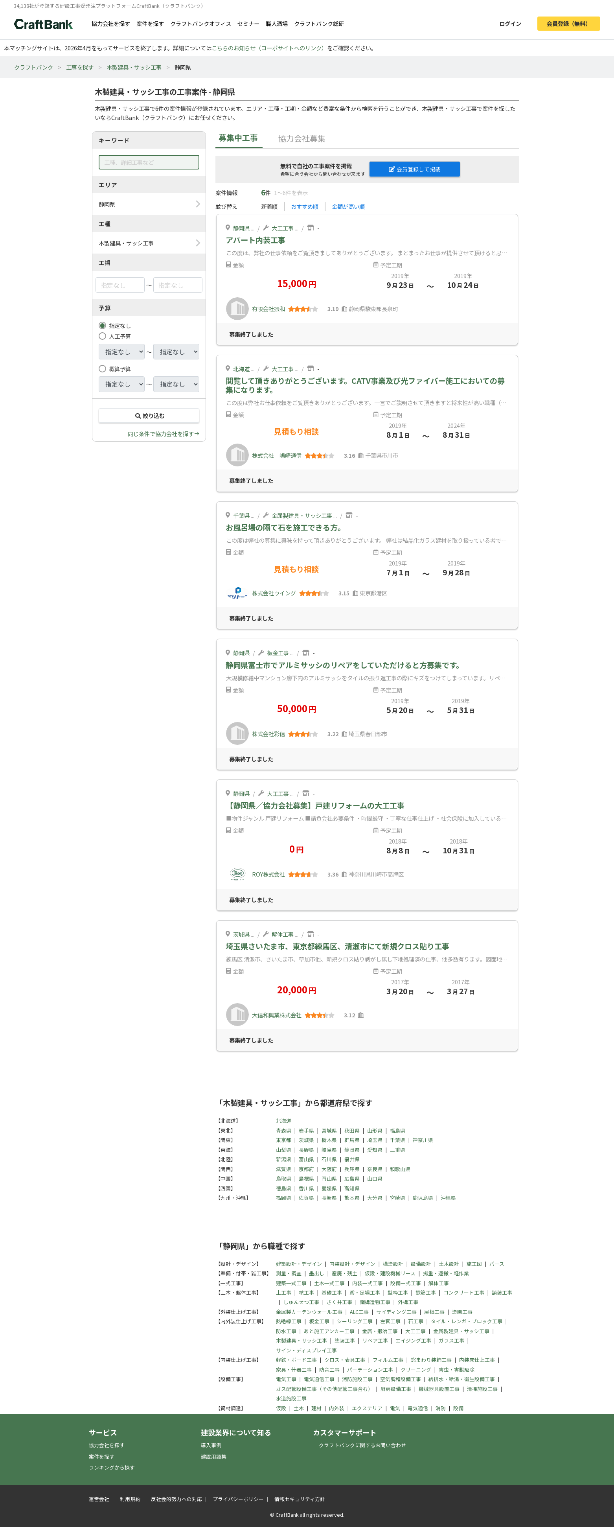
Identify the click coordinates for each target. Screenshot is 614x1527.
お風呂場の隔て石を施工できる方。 (285, 527)
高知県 (352, 1188)
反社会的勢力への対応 (176, 1499)
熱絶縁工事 (288, 1321)
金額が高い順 (348, 206)
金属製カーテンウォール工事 (309, 1311)
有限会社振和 (268, 308)
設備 (458, 1408)
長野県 (306, 1149)
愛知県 (374, 1149)
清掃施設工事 (482, 1389)
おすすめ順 (304, 206)
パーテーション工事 (370, 1369)
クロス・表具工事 (344, 1359)
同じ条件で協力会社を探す (161, 433)
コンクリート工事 (463, 1292)
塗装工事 (345, 1340)
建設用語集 (213, 1456)
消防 (441, 1408)
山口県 (374, 1178)
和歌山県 (400, 1169)
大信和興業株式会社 (276, 1015)
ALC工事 (359, 1311)
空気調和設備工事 (400, 1379)
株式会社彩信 (268, 733)
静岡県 (241, 228)
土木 (299, 1408)
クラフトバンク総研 (319, 23)
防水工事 (286, 1331)
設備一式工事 (405, 1283)
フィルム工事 (388, 1359)
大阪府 (329, 1169)
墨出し (316, 1273)
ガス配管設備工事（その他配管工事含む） (324, 1389)
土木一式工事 (329, 1283)
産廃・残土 (344, 1273)
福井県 (352, 1159)
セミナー (248, 23)
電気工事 (286, 1379)
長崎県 (329, 1197)
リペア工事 (375, 1340)
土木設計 (449, 1263)
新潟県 (283, 1159)
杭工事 (306, 1292)
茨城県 (241, 934)
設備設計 (421, 1263)
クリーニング (416, 1369)
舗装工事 (502, 1292)
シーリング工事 (355, 1321)
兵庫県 (352, 1169)
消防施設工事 (357, 1379)
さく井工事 (339, 1302)
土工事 (283, 1292)
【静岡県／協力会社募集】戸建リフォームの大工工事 (315, 805)
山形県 (374, 1130)
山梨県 (283, 1149)
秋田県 (352, 1130)
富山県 (306, 1159)
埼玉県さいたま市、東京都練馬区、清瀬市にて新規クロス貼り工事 (337, 946)
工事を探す (80, 67)
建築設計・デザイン (299, 1263)
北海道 (241, 369)
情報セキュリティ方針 (299, 1499)
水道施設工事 (291, 1398)
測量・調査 (288, 1273)
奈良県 (374, 1169)
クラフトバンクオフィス (200, 23)
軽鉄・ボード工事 (296, 1359)
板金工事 (278, 652)
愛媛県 (329, 1188)
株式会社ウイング (274, 593)
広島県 (352, 1178)
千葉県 (241, 515)
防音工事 (329, 1369)
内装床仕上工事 (477, 1359)
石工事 (415, 1321)
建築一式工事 (291, 1283)
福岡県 (283, 1197)
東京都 (283, 1140)
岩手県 (306, 1130)
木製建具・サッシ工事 (134, 67)
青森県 (283, 1130)
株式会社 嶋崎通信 (276, 455)
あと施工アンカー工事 (329, 1331)
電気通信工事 (319, 1379)
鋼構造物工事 (375, 1302)
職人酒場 (277, 23)
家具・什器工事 (294, 1369)
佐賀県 (306, 1197)
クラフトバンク (33, 67)
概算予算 (120, 369)
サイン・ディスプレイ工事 (306, 1350)
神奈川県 (423, 1140)
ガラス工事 (451, 1340)
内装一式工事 (367, 1283)
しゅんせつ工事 (301, 1302)
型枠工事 (398, 1292)
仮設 (281, 1408)
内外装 (336, 1408)
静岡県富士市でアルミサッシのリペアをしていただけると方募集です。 (344, 664)
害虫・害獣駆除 (456, 1369)
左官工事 (390, 1321)
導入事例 (211, 1445)
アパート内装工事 (255, 239)
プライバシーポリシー (238, 1499)
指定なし (120, 325)
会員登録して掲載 (415, 169)
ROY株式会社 (268, 874)
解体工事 (283, 934)
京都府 (306, 1169)
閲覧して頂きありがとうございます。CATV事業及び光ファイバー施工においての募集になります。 (365, 385)
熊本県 (352, 1197)
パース (496, 1263)
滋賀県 (283, 1169)
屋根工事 (434, 1311)
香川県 (306, 1188)
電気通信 (418, 1408)
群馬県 (352, 1140)
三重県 (397, 1149)
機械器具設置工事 (439, 1389)
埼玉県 (374, 1140)
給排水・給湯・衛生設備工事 (461, 1379)
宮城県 (329, 1130)
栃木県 (329, 1140)
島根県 (306, 1178)
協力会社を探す (111, 23)
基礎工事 (332, 1292)
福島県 (397, 1130)
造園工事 (462, 1311)
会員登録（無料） (569, 23)
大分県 (374, 1197)
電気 (395, 1408)
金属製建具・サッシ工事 (302, 515)
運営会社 (99, 1499)
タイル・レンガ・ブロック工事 (466, 1321)
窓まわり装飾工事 (431, 1359)
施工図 (474, 1263)
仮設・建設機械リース (390, 1273)
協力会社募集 (301, 138)
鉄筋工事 (425, 1292)
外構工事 (408, 1302)
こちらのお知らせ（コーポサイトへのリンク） (269, 48)
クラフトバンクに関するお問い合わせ (362, 1445)
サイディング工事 (396, 1311)
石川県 (329, 1159)
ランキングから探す (112, 1467)
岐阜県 (329, 1149)
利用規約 (130, 1499)
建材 (316, 1408)
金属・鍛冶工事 (380, 1331)
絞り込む (149, 415)
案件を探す (150, 23)
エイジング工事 (413, 1340)
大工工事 (283, 228)
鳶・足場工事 (364, 1292)
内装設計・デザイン (352, 1263)
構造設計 (393, 1263)
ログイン (510, 23)
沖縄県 (448, 1197)
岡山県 (329, 1178)
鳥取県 (283, 1178)
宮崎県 (397, 1197)
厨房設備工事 (396, 1389)
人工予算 (120, 336)
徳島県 (283, 1188)
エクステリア (367, 1408)
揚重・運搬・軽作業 (446, 1273)
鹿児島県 (423, 1197)
